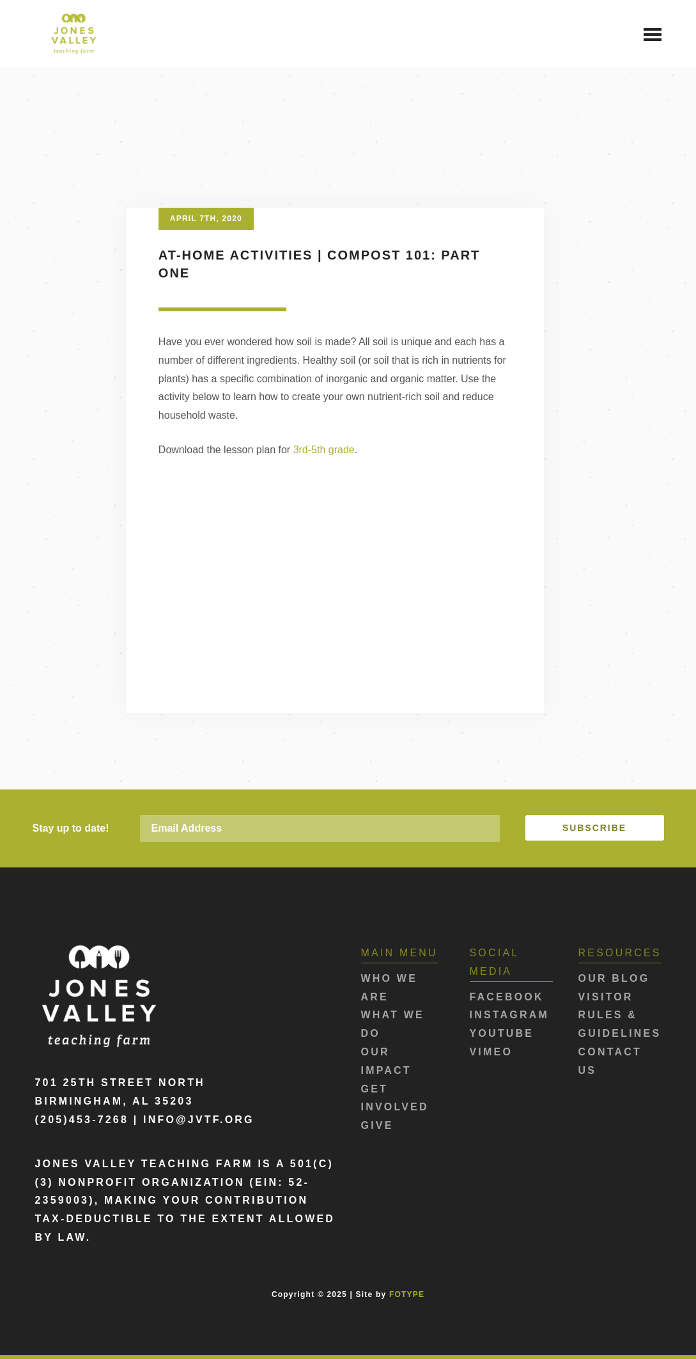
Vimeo (491, 1051)
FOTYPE (406, 1294)
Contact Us (610, 1061)
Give (377, 1125)
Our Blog (614, 978)
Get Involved (395, 1098)
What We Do (392, 1024)
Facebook (507, 996)
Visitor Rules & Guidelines (619, 1015)
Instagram (510, 1014)
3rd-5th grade (324, 449)
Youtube (502, 1033)
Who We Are (389, 987)
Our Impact (386, 1061)
